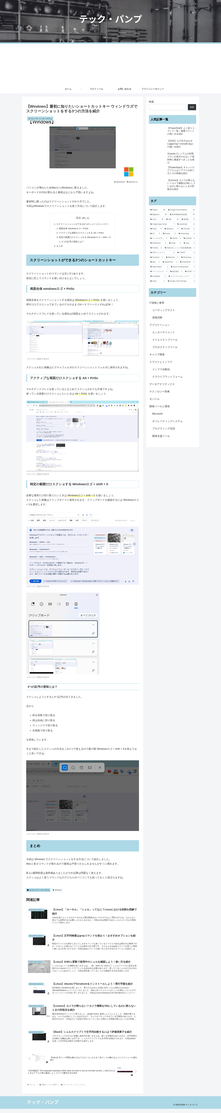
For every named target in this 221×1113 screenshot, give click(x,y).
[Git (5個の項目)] (155, 234)
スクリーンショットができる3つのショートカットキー (82, 224)
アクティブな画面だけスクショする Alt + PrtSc (81, 233)
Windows (57, 891)
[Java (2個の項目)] (189, 243)
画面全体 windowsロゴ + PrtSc (73, 228)
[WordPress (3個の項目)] (158, 243)
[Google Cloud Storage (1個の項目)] (181, 281)
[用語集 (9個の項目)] (188, 219)
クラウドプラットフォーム (167, 376)
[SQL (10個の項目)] (172, 219)
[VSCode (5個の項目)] (188, 229)
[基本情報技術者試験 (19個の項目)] (182, 215)
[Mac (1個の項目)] (155, 262)
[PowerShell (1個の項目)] (187, 262)
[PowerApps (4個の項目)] (186, 234)
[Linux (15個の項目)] (156, 219)
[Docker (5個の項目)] (169, 234)
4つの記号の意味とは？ (72, 242)
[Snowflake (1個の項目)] (158, 276)
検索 (151, 101)
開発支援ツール (161, 436)
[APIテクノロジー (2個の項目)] (162, 253)
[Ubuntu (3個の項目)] (175, 238)
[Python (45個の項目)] (157, 210)
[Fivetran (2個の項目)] (156, 248)
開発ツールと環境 (159, 406)
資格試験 (157, 317)
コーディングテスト (163, 310)
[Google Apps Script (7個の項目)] (162, 224)
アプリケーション (159, 325)
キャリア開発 (157, 354)
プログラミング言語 (163, 428)
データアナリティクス (162, 384)
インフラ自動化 (161, 369)
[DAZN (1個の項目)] (190, 271)
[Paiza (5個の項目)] (156, 229)
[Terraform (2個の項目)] (156, 257)
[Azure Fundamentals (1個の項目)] (183, 267)
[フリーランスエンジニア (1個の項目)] (181, 276)
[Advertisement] (110, 63)
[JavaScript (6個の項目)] (186, 224)
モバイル (154, 399)
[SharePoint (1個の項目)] (169, 262)
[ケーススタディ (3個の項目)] (158, 238)
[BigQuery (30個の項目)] (158, 215)
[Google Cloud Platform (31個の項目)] (181, 210)
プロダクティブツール (165, 347)
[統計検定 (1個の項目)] (176, 271)
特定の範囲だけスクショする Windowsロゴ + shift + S (85, 238)
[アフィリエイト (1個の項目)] (158, 271)
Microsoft (157, 413)
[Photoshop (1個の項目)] (188, 257)
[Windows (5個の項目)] (171, 229)
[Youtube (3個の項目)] (189, 238)
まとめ (58, 247)
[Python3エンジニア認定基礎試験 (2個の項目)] (179, 248)
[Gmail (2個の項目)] (175, 243)
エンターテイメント (163, 332)
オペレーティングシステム (38, 891)
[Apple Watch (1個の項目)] (159, 267)
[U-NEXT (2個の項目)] (186, 253)
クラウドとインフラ (160, 362)
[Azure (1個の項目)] (157, 281)
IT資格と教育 (156, 302)
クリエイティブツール (165, 339)
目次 (78, 217)
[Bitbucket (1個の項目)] (172, 257)
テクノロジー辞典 (159, 391)
